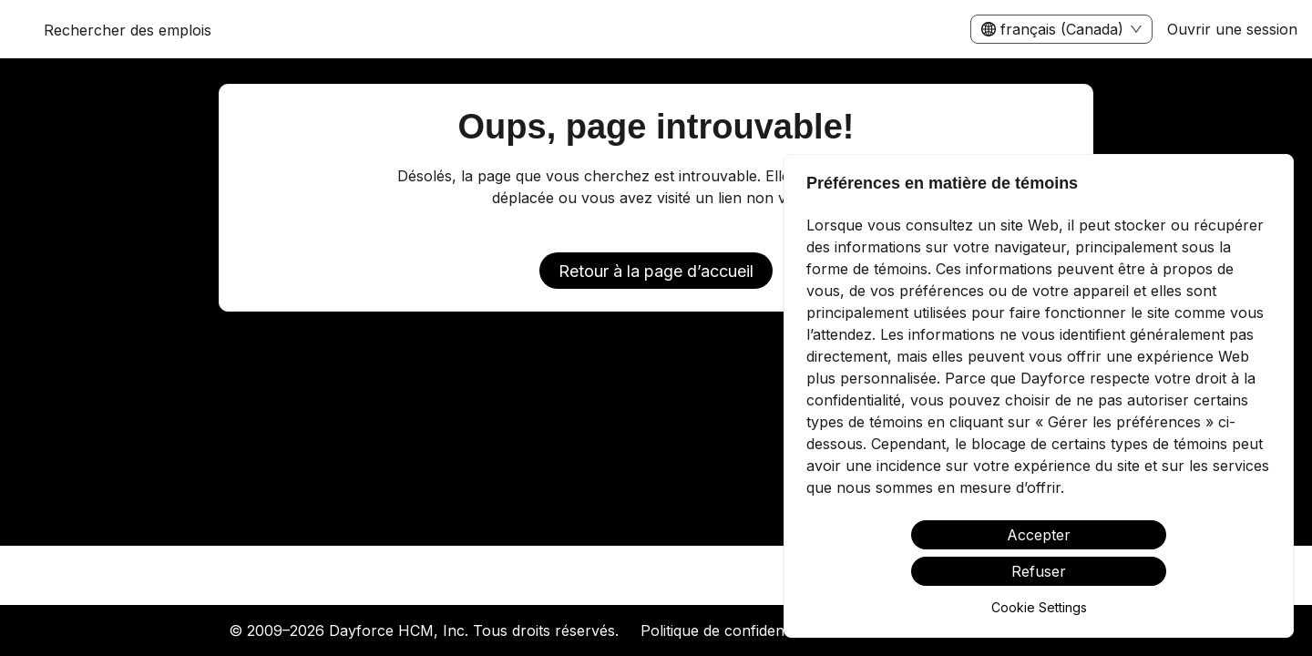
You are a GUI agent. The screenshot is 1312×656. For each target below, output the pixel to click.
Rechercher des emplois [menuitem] (127, 30)
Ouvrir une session (1232, 29)
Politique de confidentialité (730, 630)
